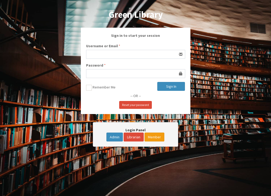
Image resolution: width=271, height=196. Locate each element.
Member (154, 137)
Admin (114, 137)
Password (94, 65)
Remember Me (101, 88)
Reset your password (135, 105)
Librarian (133, 137)
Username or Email (102, 46)
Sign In (171, 86)
